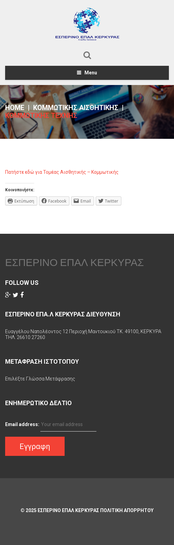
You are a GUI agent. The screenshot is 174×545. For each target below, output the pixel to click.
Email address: (22, 424)
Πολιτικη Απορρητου (126, 510)
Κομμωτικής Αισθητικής (75, 108)
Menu (90, 72)
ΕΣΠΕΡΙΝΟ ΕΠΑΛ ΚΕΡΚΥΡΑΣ (74, 262)
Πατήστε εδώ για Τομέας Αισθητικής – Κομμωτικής (62, 172)
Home (14, 108)
